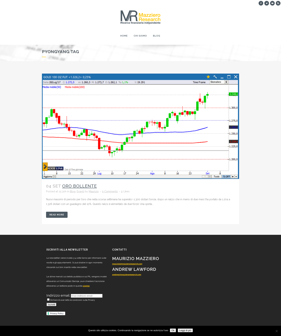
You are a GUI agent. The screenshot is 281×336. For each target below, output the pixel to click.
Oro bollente (79, 186)
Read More (56, 214)
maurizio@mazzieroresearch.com (127, 264)
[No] (276, 331)
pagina (86, 286)
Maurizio (94, 191)
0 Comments (110, 191)
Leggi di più (185, 330)
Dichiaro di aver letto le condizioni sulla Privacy (71, 300)
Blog (72, 191)
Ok (172, 330)
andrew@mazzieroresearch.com (126, 274)
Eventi (80, 191)
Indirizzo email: (58, 295)
